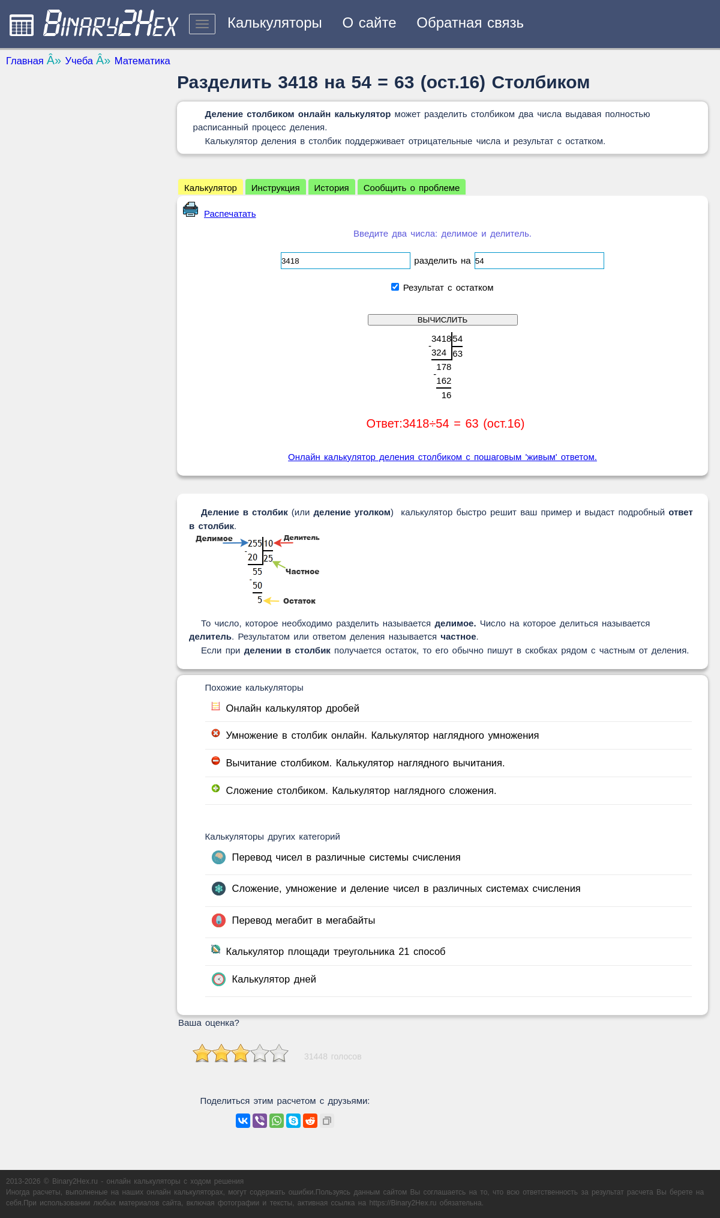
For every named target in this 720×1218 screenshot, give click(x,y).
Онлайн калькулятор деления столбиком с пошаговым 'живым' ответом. (442, 457)
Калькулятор (210, 188)
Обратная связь (470, 22)
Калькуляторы (274, 22)
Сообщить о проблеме (412, 188)
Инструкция (275, 188)
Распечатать (219, 213)
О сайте (369, 22)
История (331, 188)
